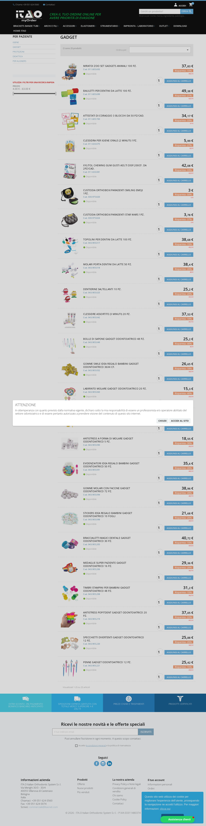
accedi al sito (180, 420)
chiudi (162, 420)
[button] (177, 819)
